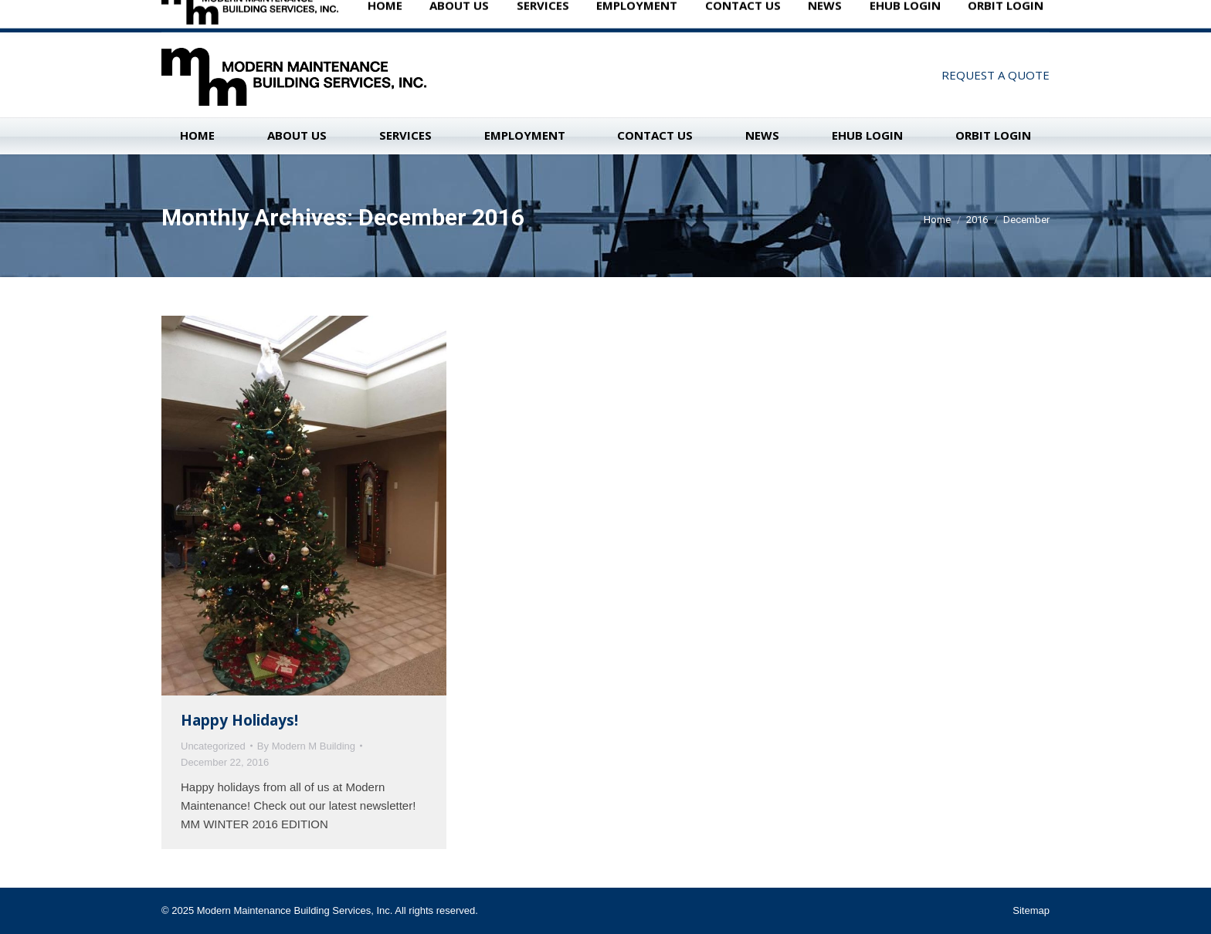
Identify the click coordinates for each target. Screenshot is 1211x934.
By (306, 746)
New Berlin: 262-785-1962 (252, 15)
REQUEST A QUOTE (995, 75)
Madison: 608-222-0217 (394, 15)
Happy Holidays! (239, 720)
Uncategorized (213, 746)
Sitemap (1031, 910)
